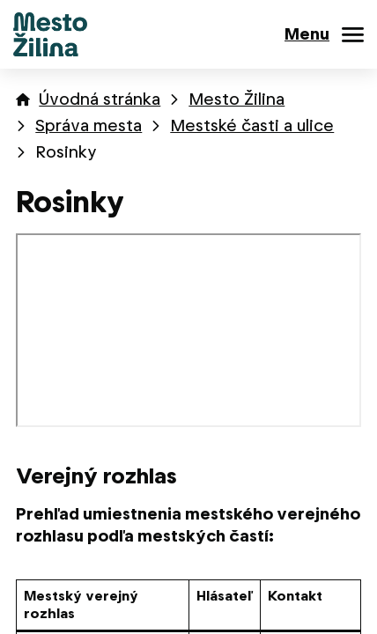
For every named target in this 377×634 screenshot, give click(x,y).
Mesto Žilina (236, 99)
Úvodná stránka (99, 99)
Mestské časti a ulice (252, 125)
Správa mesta (88, 125)
